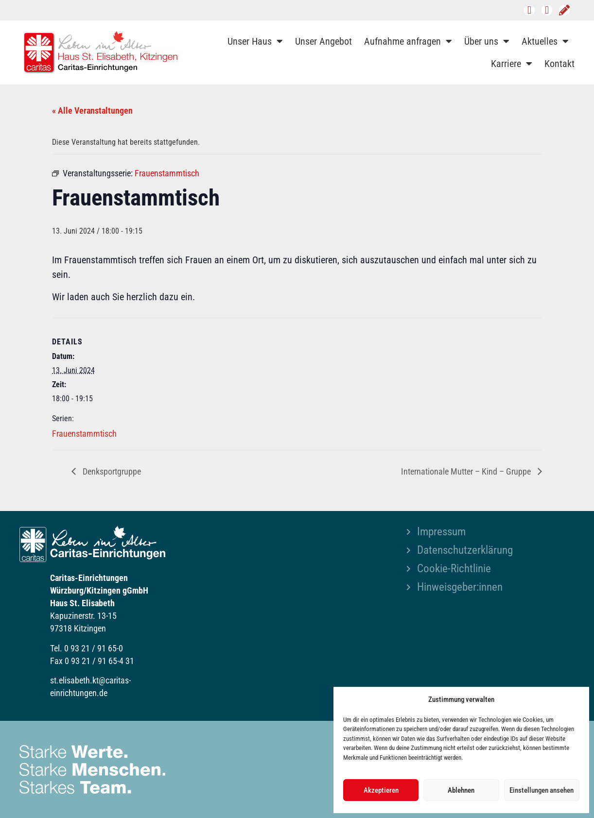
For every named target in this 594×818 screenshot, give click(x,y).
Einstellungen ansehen (541, 790)
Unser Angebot (323, 41)
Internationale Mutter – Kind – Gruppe (467, 471)
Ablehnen (461, 790)
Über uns (486, 41)
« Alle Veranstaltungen (92, 110)
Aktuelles (545, 41)
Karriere (511, 63)
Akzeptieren (381, 790)
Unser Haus (255, 41)
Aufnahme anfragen (408, 41)
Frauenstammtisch (84, 433)
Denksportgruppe (111, 471)
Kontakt (559, 63)
